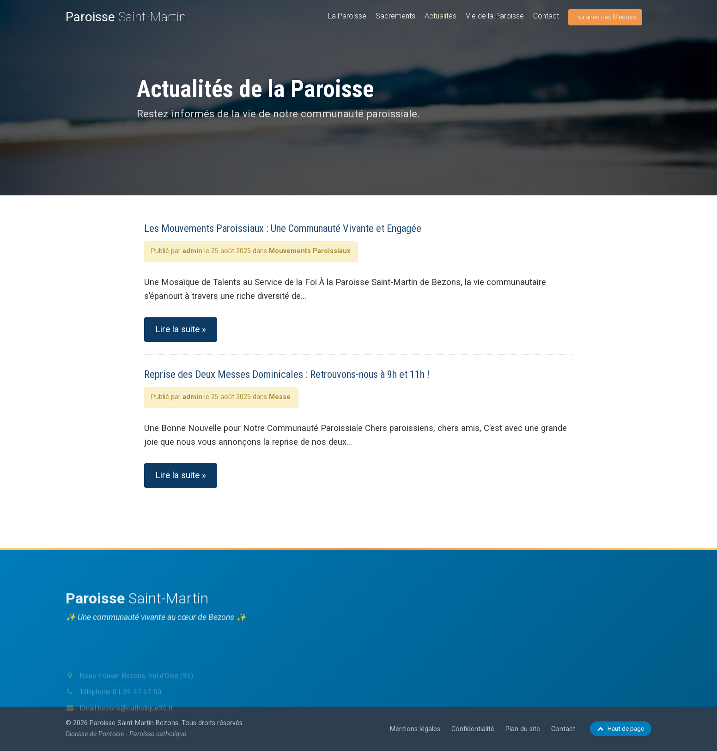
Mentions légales (415, 729)
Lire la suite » (180, 329)
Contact (546, 16)
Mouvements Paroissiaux (309, 251)
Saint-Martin (126, 16)
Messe (280, 397)
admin (192, 251)
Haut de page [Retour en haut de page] (620, 728)
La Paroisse (347, 16)
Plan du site (522, 729)
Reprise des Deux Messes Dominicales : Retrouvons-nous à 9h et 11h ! (287, 374)
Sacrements (395, 16)
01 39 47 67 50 (137, 706)
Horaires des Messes (605, 17)
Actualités (440, 16)
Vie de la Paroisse (495, 16)
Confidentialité (472, 729)
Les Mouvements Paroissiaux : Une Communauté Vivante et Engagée (282, 228)
